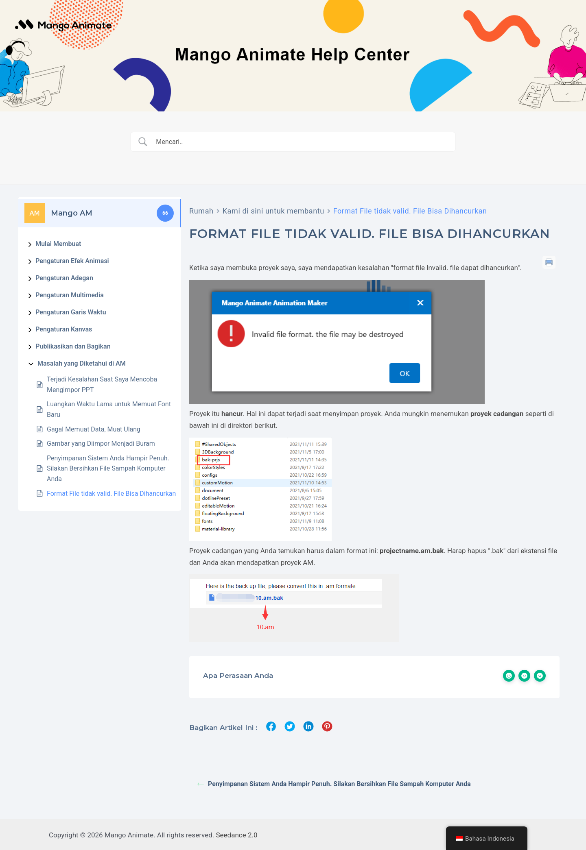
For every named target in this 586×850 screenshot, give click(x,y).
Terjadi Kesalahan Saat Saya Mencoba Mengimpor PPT (102, 384)
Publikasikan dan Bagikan (72, 346)
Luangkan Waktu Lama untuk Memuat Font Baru (109, 409)
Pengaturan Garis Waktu (70, 312)
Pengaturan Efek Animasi (72, 261)
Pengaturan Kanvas (63, 329)
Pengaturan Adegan (64, 278)
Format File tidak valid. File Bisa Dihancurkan (111, 493)
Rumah (201, 211)
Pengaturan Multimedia (69, 295)
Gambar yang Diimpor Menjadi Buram (101, 443)
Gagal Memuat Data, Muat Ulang (93, 429)
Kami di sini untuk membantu (273, 211)
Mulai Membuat (58, 244)
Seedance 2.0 (237, 834)
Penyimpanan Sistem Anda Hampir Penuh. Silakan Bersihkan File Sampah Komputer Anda (108, 468)
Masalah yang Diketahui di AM (81, 363)
